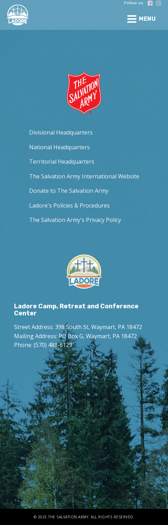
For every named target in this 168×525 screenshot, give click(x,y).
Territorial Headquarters (61, 161)
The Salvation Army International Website (84, 176)
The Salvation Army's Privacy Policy (75, 220)
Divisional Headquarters (61, 132)
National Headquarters (59, 147)
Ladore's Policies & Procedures (69, 205)
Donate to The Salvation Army (68, 191)
